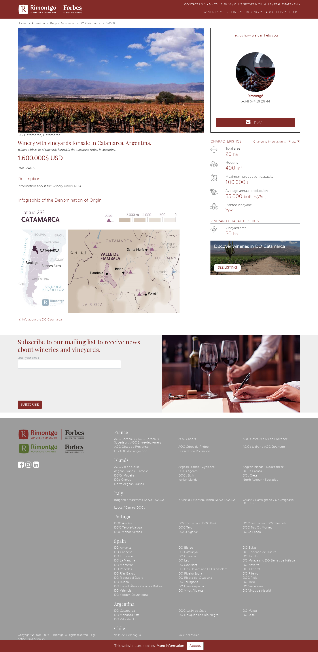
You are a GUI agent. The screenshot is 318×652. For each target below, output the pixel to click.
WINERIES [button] (212, 12)
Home (22, 23)
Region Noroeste (62, 23)
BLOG (294, 12)
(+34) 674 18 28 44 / (220, 4)
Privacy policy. (36, 639)
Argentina (38, 23)
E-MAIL (255, 122)
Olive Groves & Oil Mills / (254, 4)
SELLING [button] (234, 12)
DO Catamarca (90, 23)
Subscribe (30, 405)
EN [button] (297, 4)
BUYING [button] (254, 12)
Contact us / (195, 4)
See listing (227, 268)
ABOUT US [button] (275, 12)
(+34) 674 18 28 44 (255, 101)
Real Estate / (284, 4)
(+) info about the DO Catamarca (40, 319)
